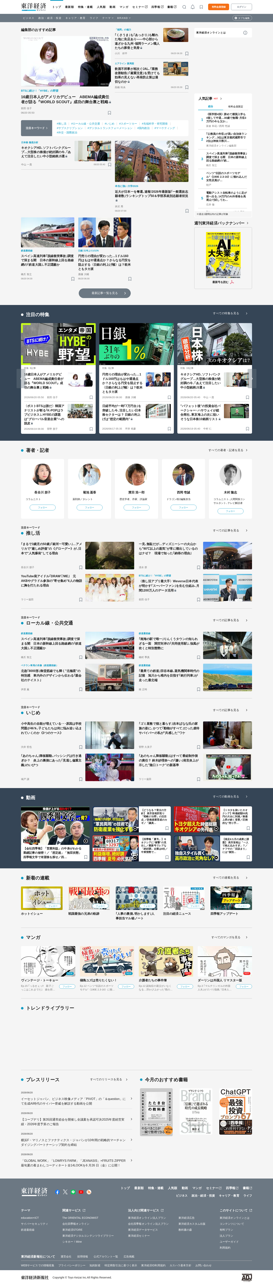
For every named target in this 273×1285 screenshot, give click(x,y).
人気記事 (205, 99)
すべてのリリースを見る (106, 1079)
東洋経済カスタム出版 (192, 1223)
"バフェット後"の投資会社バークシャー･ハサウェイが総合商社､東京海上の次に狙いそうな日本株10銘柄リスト (200, 412)
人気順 (101, 6)
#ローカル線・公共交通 (85, 123)
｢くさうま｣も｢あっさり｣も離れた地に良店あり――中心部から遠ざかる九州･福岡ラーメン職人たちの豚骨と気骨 (137, 41)
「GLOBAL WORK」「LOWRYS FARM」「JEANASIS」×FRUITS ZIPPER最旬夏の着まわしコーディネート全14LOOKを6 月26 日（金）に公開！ (73, 1163)
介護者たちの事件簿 (153, 980)
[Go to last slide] (21, 378)
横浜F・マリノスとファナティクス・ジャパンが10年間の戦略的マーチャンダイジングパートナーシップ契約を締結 (73, 1142)
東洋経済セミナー (139, 1235)
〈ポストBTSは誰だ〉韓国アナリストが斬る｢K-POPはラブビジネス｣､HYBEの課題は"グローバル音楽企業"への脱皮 (44, 414)
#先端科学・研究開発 (155, 123)
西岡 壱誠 (183, 492)
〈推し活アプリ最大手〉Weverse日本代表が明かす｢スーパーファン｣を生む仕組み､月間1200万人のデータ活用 (169, 586)
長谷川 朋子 (42, 492)
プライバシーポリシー (71, 1265)
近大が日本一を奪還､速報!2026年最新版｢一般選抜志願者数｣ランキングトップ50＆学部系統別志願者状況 (151, 194)
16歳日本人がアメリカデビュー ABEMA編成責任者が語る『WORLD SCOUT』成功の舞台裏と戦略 (65, 99)
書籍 (170, 6)
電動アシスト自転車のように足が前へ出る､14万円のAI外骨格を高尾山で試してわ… (226, 196)
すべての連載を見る (226, 877)
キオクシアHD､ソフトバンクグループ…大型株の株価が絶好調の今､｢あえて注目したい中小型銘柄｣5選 (46, 152)
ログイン (241, 7)
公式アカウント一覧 (106, 1256)
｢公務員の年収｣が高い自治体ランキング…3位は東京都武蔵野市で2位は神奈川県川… (226, 137)
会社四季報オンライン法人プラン (148, 1223)
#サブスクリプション (70, 128)
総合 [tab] (210, 106)
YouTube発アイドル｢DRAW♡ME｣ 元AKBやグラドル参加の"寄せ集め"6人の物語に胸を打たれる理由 (51, 581)
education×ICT (30, 1217)
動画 (113, 6)
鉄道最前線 (28, 1229)
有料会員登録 (219, 7)
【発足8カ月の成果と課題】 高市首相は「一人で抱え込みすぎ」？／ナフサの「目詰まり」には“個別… (235, 846)
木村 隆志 (230, 492)
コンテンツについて (232, 1223)
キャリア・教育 (75, 18)
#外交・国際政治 (67, 132)
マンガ (124, 6)
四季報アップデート (224, 913)
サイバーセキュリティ (34, 1223)
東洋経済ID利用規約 (153, 1265)
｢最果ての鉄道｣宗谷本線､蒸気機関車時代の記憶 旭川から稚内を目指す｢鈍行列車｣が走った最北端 (169, 675)
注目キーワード (35, 128)
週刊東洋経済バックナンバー (219, 223)
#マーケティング (165, 128)
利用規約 (225, 1247)
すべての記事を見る (226, 530)
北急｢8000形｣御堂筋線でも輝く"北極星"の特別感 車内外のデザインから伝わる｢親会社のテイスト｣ (51, 675)
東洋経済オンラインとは (211, 32)
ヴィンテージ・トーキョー (39, 980)
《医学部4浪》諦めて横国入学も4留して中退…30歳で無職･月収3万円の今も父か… (226, 118)
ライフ (94, 18)
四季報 (155, 6)
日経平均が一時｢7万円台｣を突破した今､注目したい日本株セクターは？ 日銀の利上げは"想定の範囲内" (121, 412)
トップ (56, 6)
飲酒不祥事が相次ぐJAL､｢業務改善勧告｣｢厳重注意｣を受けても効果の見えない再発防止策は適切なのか (137, 75)
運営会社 (66, 1256)
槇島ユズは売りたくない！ (98, 980)
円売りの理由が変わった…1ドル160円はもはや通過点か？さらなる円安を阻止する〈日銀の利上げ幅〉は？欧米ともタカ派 (104, 262)
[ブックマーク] (109, 113)
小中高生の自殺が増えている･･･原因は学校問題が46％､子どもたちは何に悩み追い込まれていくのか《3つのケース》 (51, 728)
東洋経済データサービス (143, 1229)
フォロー (42, 507)
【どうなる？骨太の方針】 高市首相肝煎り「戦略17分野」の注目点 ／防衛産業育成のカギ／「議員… (154, 817)
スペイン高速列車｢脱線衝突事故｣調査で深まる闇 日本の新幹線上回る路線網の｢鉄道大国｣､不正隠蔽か (47, 260)
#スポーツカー (128, 123)
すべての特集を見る (226, 313)
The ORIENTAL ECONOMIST (80, 1217)
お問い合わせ (203, 1265)
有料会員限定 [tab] (235, 106)
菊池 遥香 (89, 492)
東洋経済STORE (72, 1229)
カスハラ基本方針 (180, 1265)
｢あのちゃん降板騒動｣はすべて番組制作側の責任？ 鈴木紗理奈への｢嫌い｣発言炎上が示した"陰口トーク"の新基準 (169, 760)
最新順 (69, 6)
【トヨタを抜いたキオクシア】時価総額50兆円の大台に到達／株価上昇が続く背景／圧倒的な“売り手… (235, 817)
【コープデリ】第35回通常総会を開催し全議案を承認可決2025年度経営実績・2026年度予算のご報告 (72, 1122)
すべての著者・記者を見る (226, 450)
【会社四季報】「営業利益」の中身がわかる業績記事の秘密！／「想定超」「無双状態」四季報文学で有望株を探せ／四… (52, 853)
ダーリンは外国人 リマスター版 (220, 980)
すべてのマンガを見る (225, 937)
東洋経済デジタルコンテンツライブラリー (88, 1235)
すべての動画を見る (226, 796)
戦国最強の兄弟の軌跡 (83, 913)
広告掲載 (129, 1256)
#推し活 (61, 123)
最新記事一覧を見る (105, 293)
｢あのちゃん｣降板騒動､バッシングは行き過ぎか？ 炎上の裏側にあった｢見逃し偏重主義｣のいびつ (51, 760)
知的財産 (95, 1265)
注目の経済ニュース (177, 913)
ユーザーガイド (229, 1241)
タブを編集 (244, 18)
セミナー (138, 6)
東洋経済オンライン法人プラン (147, 1217)
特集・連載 (85, 6)
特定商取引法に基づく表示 (121, 1265)
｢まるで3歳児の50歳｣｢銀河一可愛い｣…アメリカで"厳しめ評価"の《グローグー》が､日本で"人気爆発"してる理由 (51, 548)
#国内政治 (143, 128)
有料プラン (226, 1229)
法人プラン (226, 1235)
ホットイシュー (32, 913)
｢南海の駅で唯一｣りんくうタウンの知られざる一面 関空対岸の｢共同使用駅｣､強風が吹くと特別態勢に (169, 643)
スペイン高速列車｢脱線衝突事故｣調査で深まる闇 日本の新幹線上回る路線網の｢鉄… (226, 157)
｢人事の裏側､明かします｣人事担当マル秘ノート (135, 916)
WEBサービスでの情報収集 (37, 1265)
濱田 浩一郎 (136, 492)
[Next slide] (252, 378)
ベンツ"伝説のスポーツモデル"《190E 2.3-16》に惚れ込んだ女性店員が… (226, 177)
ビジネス (28, 18)
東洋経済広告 (186, 1217)
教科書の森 (185, 1229)
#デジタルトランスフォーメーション (110, 128)
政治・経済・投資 (50, 18)
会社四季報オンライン (76, 1223)
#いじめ (109, 123)
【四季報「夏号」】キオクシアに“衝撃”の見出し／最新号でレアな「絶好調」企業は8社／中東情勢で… (154, 846)
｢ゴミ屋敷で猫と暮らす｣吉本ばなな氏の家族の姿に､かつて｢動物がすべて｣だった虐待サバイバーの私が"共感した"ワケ (169, 728)
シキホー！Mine (72, 1241)
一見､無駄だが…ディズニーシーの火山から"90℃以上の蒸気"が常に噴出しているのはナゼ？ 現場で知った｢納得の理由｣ (168, 548)
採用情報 (82, 1256)
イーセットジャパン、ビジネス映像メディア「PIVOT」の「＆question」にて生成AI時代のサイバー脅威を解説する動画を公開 (73, 1101)
